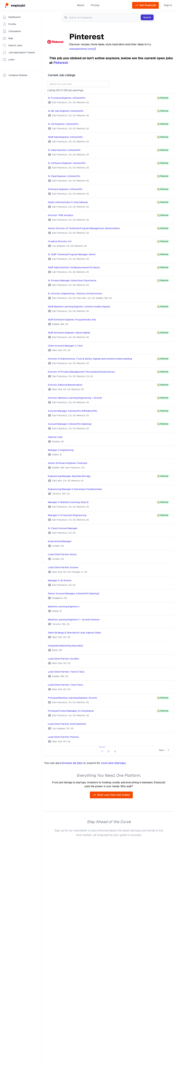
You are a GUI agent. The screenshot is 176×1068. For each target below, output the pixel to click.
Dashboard (11, 17)
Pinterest (60, 62)
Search (147, 17)
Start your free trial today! (111, 795)
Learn (9, 60)
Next (164, 750)
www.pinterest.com (82, 49)
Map (8, 38)
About (80, 5)
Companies (12, 31)
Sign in (168, 5)
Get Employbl (145, 5)
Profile (9, 24)
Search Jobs (12, 45)
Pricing (95, 5)
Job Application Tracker (19, 52)
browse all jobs (72, 763)
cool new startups (113, 763)
